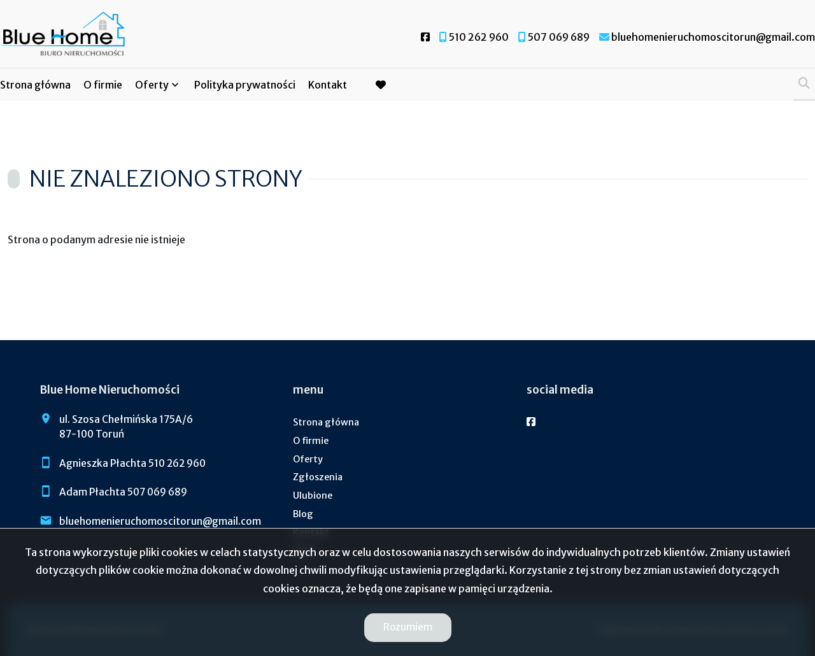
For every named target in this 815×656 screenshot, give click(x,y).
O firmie (102, 84)
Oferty (152, 84)
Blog (303, 514)
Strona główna (35, 84)
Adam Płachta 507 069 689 (123, 492)
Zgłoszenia (318, 477)
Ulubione (312, 495)
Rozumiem (407, 627)
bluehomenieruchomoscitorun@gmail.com (160, 521)
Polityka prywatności (244, 84)
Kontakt (327, 84)
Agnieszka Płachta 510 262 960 (132, 463)
